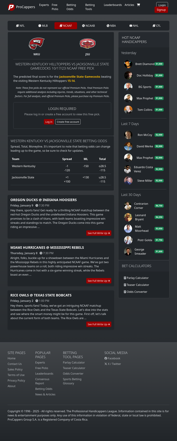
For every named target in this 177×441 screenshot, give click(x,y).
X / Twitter (112, 364)
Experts (44, 5)
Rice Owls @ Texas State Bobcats (41, 295)
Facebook (112, 358)
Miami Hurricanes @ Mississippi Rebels (47, 247)
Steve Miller (144, 181)
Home (12, 358)
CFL (157, 26)
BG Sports (144, 87)
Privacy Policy (16, 380)
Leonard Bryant (140, 217)
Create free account (68, 121)
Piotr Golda (145, 240)
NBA (111, 26)
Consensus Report (42, 381)
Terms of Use (16, 375)
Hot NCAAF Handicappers (134, 39)
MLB (43, 26)
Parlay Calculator (138, 278)
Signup (161, 10)
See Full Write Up (99, 233)
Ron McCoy (145, 135)
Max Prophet (145, 98)
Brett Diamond (145, 64)
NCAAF (66, 26)
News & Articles (45, 394)
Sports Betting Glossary (72, 381)
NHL (134, 26)
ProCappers (21, 7)
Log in (48, 121)
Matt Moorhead (141, 229)
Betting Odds (43, 389)
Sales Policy (15, 369)
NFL (20, 26)
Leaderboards (113, 5)
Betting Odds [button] (71, 7)
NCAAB (88, 26)
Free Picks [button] (55, 7)
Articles (129, 5)
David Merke (145, 146)
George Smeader (140, 252)
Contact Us (15, 364)
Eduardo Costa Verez (143, 169)
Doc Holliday (145, 75)
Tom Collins (144, 110)
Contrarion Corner (141, 206)
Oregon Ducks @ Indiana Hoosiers (43, 199)
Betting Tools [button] (90, 7)
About (11, 386)
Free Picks (41, 368)
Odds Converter (137, 292)
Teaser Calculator (138, 285)
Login (162, 5)
